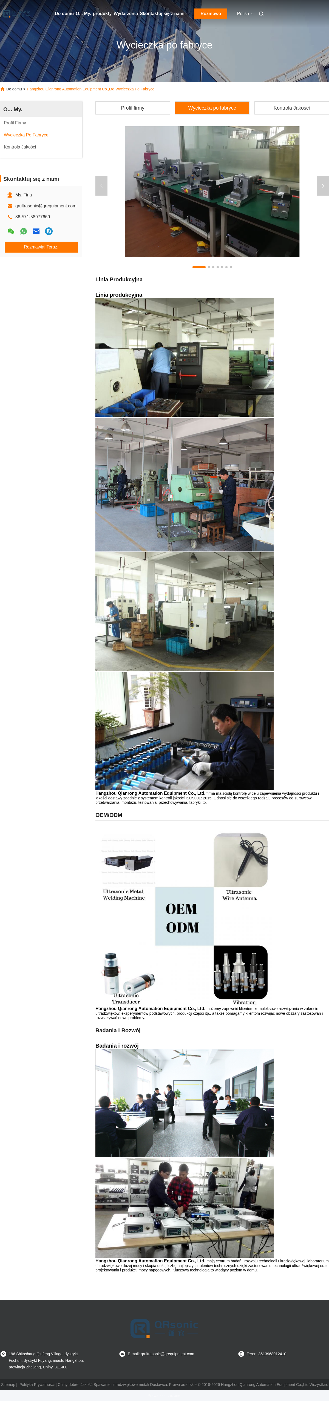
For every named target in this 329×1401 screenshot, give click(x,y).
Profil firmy (132, 108)
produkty (102, 13)
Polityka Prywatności (37, 1384)
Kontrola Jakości (292, 108)
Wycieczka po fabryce (212, 108)
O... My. (83, 13)
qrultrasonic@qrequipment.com (45, 206)
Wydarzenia (126, 13)
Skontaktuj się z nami (162, 13)
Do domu (64, 13)
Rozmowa (211, 13)
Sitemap (8, 1384)
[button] (199, 267)
